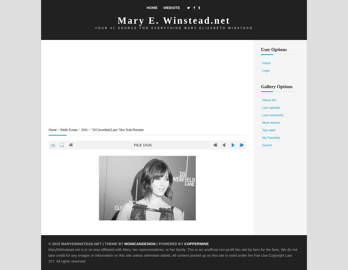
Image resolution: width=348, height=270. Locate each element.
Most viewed (271, 122)
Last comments (272, 115)
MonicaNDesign (139, 244)
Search (267, 145)
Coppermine (196, 244)
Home (152, 8)
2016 (84, 130)
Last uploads (271, 107)
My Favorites (271, 137)
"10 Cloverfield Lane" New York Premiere (117, 130)
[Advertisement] (147, 84)
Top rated (268, 130)
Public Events (68, 130)
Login (266, 70)
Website (171, 8)
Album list (269, 100)
